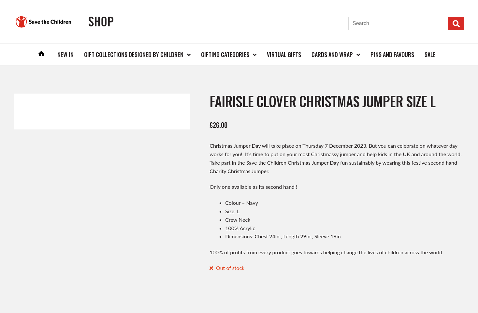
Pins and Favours (392, 54)
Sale (430, 54)
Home (41, 54)
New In (65, 54)
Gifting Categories (225, 54)
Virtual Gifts (284, 54)
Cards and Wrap (332, 54)
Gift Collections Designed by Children (133, 54)
